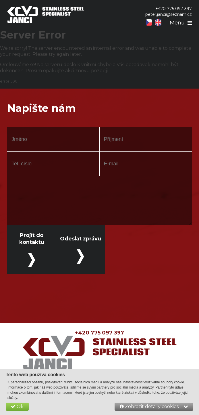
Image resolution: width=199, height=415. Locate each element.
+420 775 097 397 (99, 333)
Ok (17, 406)
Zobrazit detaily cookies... (154, 406)
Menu (177, 23)
